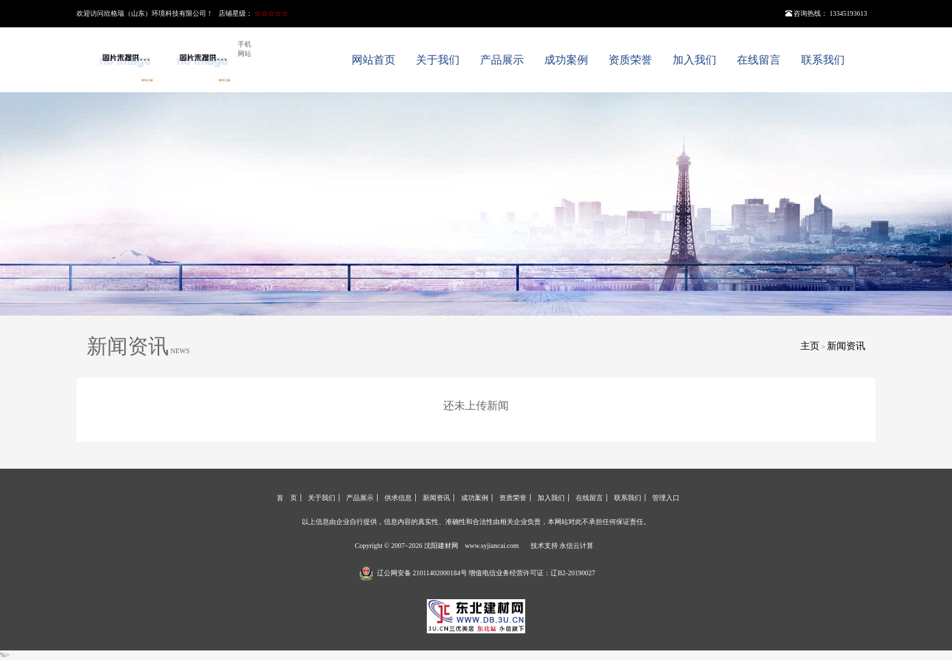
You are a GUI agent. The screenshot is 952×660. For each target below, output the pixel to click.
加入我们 (694, 60)
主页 (810, 346)
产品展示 (502, 60)
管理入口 (666, 497)
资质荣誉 (630, 60)
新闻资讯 (846, 346)
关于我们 (438, 60)
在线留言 (759, 60)
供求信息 (398, 497)
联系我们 (823, 60)
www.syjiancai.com (492, 545)
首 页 (287, 497)
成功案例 (566, 60)
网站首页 (373, 60)
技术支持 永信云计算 (562, 545)
